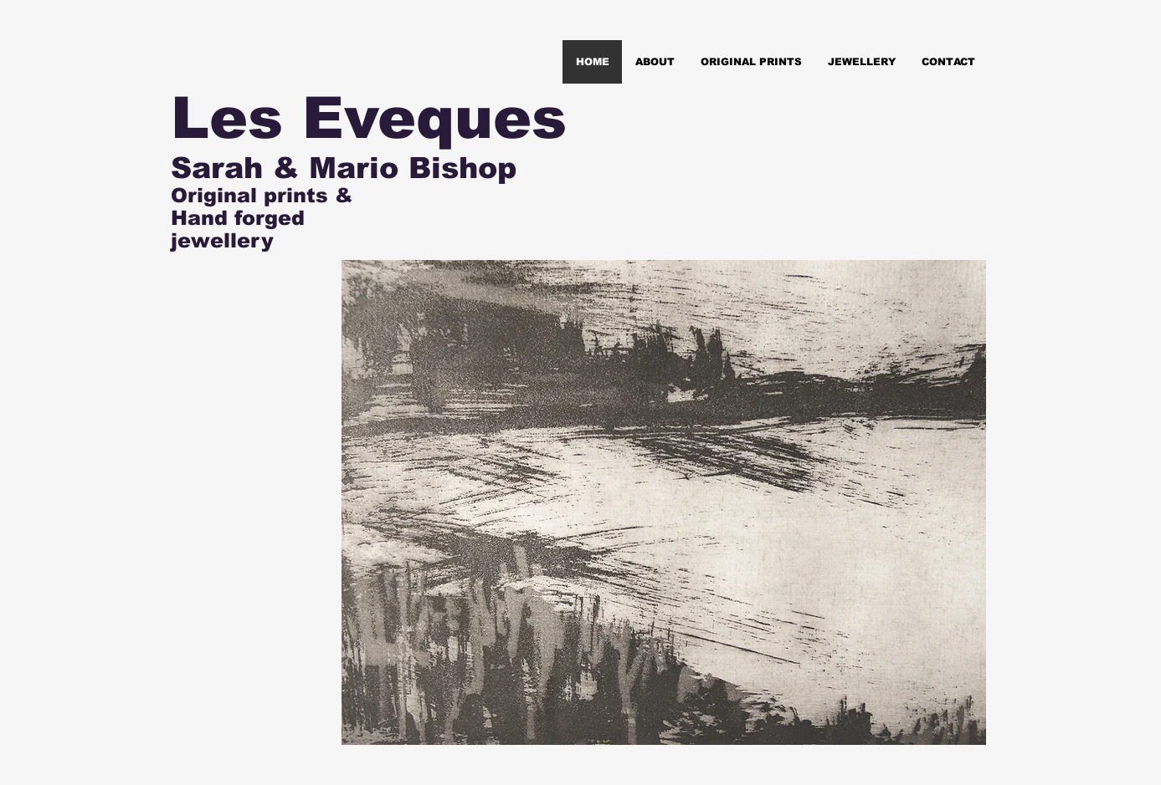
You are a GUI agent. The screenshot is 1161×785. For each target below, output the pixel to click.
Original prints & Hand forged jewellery (261, 218)
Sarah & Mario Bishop (343, 167)
